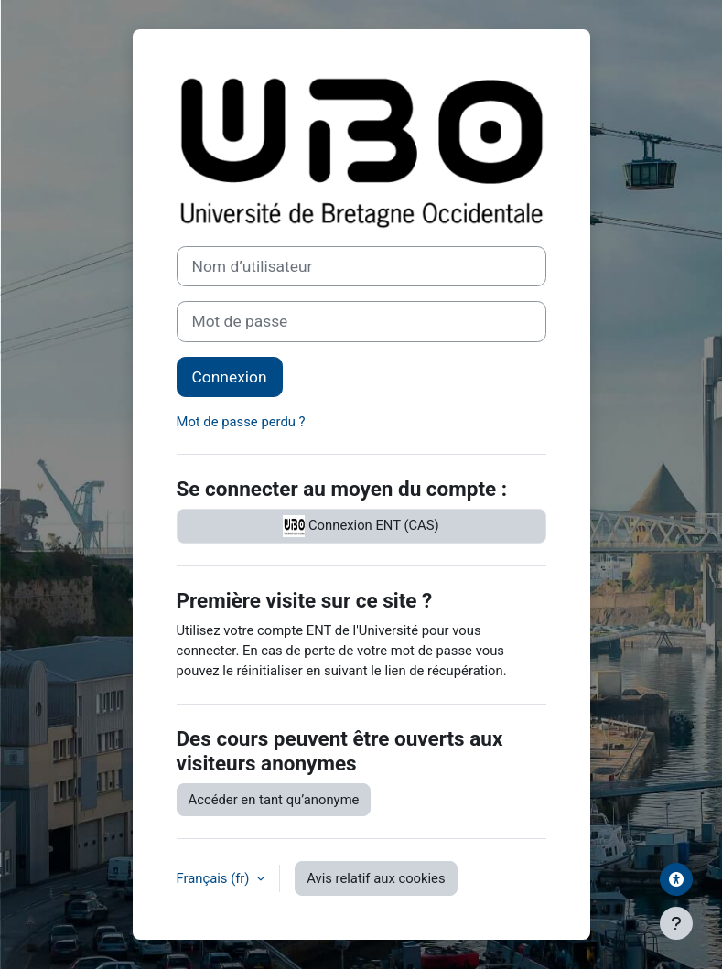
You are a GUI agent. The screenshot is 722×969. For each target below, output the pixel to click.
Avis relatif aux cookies (376, 878)
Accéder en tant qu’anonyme (274, 799)
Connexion (229, 377)
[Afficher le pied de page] (676, 923)
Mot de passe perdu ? (241, 422)
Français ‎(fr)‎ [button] (215, 878)
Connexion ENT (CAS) (360, 526)
